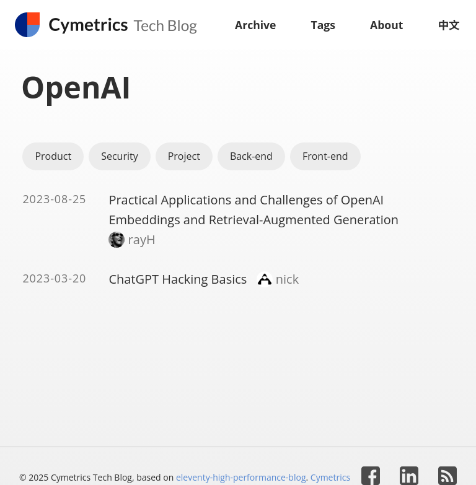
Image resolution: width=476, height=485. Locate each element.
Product (53, 156)
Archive (255, 24)
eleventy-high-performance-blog (241, 477)
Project (184, 156)
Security (119, 156)
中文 (448, 24)
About (386, 24)
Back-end (251, 156)
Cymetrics (330, 477)
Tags (323, 24)
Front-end (325, 156)
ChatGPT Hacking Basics (177, 279)
